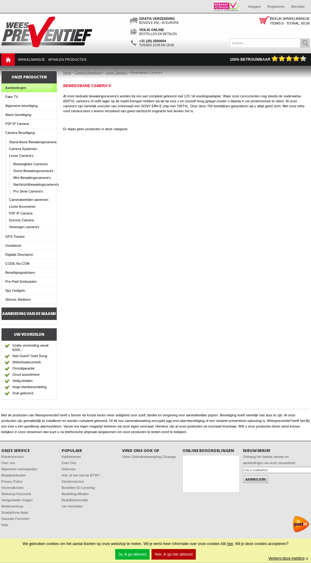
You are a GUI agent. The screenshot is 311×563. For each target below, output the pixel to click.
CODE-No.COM (17, 263)
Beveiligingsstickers (20, 272)
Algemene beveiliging (21, 106)
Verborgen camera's (24, 227)
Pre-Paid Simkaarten (21, 281)
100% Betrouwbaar (268, 59)
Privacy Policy (11, 481)
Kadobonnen (71, 457)
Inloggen (254, 6)
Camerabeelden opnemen (28, 200)
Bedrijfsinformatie (75, 500)
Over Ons (69, 463)
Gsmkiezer (13, 245)
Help (4, 525)
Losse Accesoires (22, 206)
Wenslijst (297, 6)
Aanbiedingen (15, 88)
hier (230, 544)
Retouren (69, 469)
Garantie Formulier (15, 519)
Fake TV (11, 97)
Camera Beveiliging (20, 133)
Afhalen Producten (67, 59)
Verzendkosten (12, 488)
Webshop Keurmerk (16, 494)
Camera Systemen (23, 149)
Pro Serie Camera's (28, 191)
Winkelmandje (31, 59)
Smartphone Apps (14, 512)
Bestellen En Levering (78, 488)
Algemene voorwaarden (19, 469)
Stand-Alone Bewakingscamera (32, 142)
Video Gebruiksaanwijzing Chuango (149, 457)
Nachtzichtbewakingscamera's (35, 184)
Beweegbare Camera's (30, 164)
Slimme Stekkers (18, 299)
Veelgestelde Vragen (17, 500)
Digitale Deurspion (19, 254)
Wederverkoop (12, 506)
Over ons (8, 463)
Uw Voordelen (72, 506)
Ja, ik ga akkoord (132, 554)
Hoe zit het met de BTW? (81, 475)
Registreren (276, 6)
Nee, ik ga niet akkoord (174, 554)
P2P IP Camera (17, 124)
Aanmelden (255, 479)
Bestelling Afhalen (75, 494)
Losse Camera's (21, 155)
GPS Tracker (15, 236)
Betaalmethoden (13, 475)
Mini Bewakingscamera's (32, 178)
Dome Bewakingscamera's (33, 171)
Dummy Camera (21, 220)
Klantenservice (12, 457)
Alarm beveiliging (18, 115)
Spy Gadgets (15, 290)
